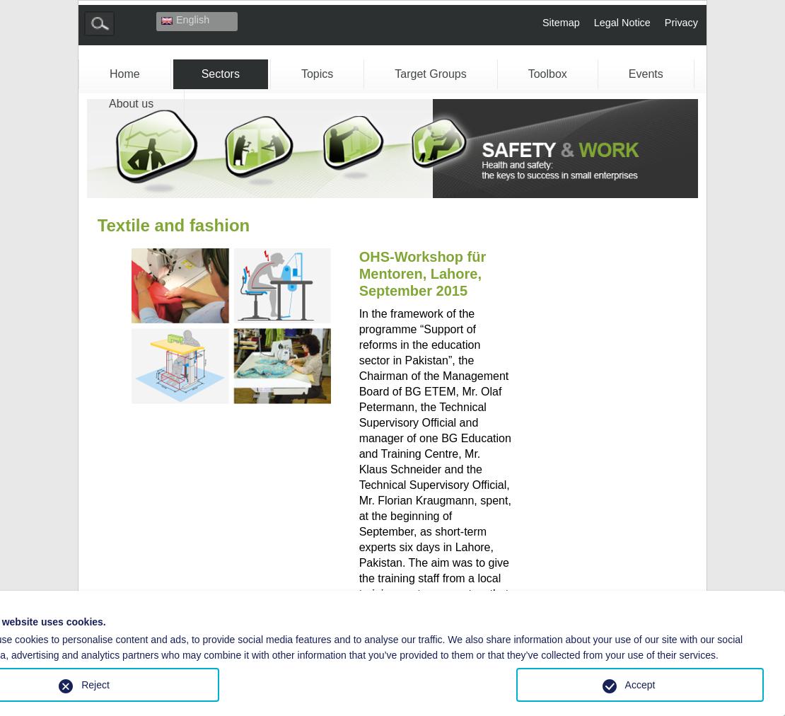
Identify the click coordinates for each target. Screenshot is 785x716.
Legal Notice (622, 22)
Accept (640, 685)
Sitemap (561, 22)
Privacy (681, 22)
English (185, 19)
